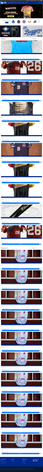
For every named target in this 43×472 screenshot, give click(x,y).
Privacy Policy (2, 461)
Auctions (22, 2)
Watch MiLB (23, 462)
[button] (3, 11)
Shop (38, 0)
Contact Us (2, 460)
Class (15, 2)
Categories (18, 2)
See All (7, 22)
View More (34, 38)
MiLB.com (35, 0)
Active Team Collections (10, 2)
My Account (13, 461)
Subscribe (32, 0)
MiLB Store (23, 461)
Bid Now (20, 59)
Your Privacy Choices (3, 462)
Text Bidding (27, 0)
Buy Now (26, 2)
